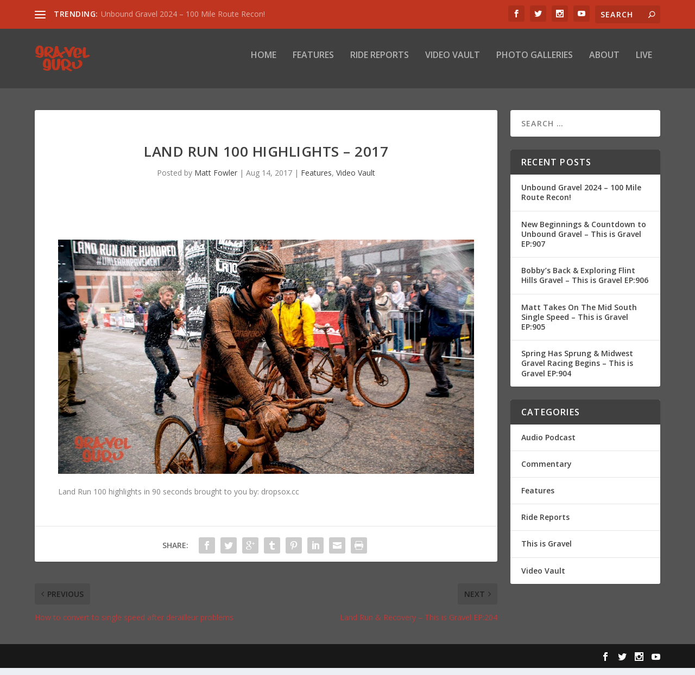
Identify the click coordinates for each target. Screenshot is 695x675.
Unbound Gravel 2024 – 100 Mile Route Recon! (183, 14)
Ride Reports (379, 63)
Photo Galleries (534, 63)
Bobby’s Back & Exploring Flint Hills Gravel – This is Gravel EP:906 (584, 283)
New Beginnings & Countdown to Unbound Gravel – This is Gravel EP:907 (583, 241)
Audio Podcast (548, 444)
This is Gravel (546, 551)
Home (263, 63)
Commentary (546, 471)
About (604, 63)
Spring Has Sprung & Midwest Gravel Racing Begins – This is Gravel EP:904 (577, 370)
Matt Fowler (215, 180)
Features (313, 63)
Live (644, 63)
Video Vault (452, 63)
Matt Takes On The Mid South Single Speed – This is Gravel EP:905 (579, 324)
